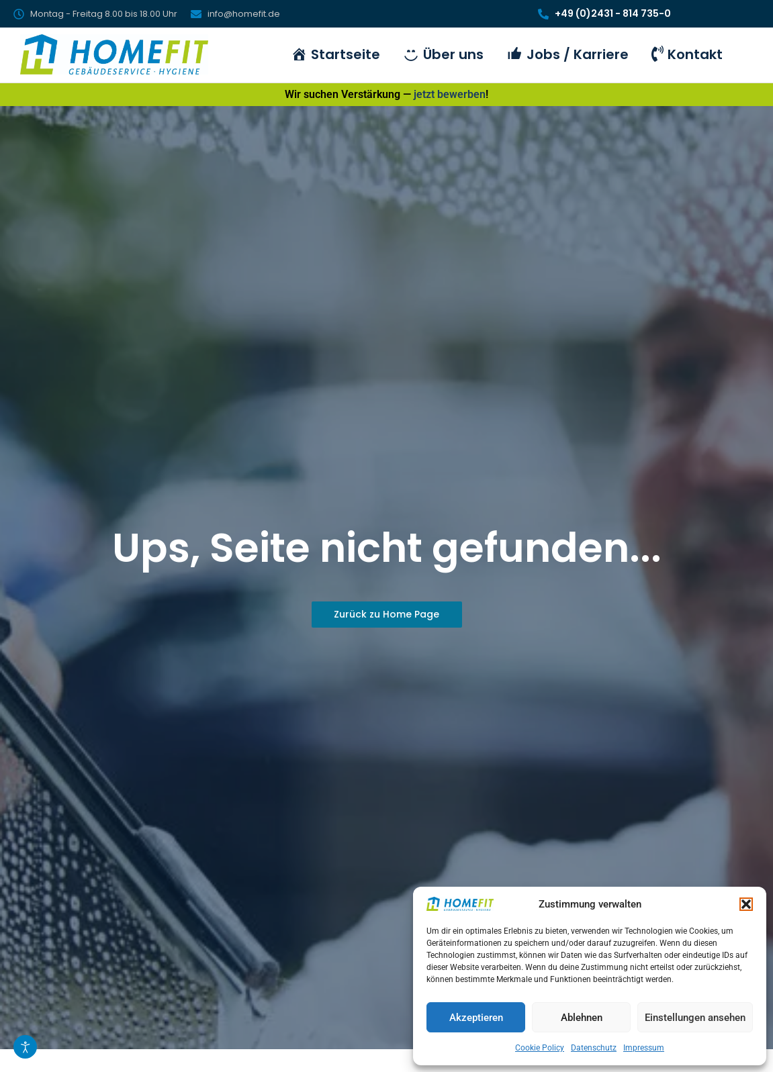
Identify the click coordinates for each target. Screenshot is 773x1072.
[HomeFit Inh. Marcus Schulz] (114, 54)
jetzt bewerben (450, 94)
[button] (746, 904)
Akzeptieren (476, 1018)
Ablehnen (581, 1018)
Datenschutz (594, 1048)
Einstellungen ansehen (695, 1018)
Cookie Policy (539, 1048)
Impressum (643, 1048)
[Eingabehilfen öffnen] (25, 1047)
